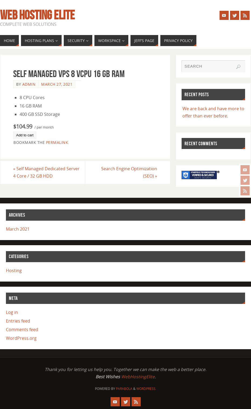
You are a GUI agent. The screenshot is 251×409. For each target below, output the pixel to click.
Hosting (14, 270)
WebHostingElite (138, 377)
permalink (57, 142)
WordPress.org (21, 338)
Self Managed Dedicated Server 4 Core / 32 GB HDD (46, 172)
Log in (12, 312)
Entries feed (18, 321)
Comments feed (22, 329)
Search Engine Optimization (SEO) (129, 172)
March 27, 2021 (56, 84)
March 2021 (18, 229)
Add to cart (24, 135)
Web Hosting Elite (37, 15)
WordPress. (146, 388)
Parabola (124, 388)
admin (29, 84)
